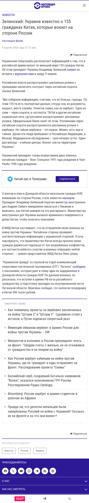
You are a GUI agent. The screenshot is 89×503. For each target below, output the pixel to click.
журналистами (24, 74)
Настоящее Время (12, 40)
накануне (68, 198)
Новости (8, 15)
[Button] (78, 55)
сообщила (79, 266)
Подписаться (67, 179)
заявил (71, 69)
